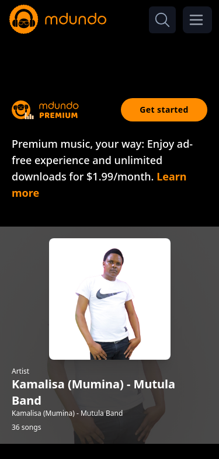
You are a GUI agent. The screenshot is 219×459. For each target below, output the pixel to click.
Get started (164, 109)
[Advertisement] (109, 57)
